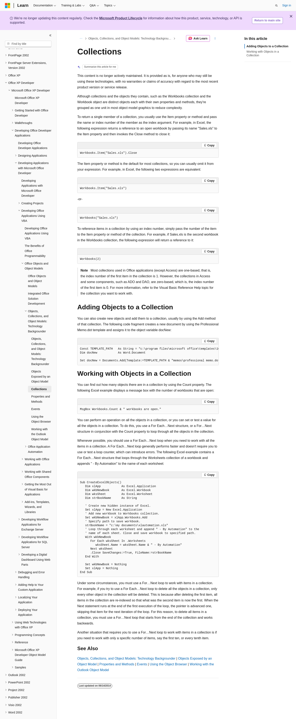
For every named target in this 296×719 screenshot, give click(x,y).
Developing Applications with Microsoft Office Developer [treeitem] (32, 177)
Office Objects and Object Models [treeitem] (37, 269)
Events (142, 664)
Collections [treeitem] (39, 377)
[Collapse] (50, 35)
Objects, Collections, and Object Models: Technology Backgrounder (130, 38)
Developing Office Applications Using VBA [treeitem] (36, 222)
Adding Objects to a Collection (267, 46)
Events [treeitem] (35, 397)
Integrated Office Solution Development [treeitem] (38, 287)
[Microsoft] (7, 5)
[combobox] (28, 44)
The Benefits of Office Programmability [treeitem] (35, 239)
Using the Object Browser (168, 664)
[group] (148, 354)
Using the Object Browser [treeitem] (41, 408)
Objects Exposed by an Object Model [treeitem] (40, 365)
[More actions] (215, 38)
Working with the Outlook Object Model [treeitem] (39, 423)
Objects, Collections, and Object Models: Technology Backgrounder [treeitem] (40, 340)
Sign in (286, 5)
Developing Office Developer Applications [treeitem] (32, 134)
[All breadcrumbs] (80, 38)
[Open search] (276, 5)
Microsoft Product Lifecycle (120, 18)
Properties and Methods (116, 664)
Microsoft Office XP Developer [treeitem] (27, 89)
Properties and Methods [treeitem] (40, 388)
